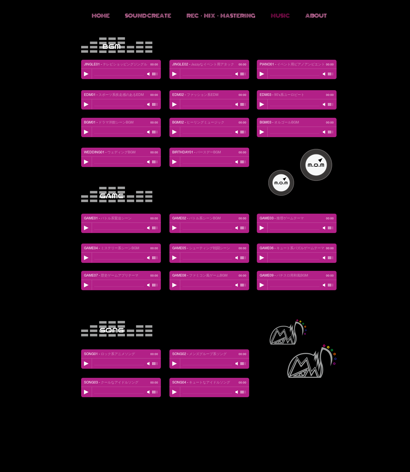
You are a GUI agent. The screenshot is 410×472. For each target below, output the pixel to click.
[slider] (331, 74)
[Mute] (324, 74)
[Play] (262, 74)
